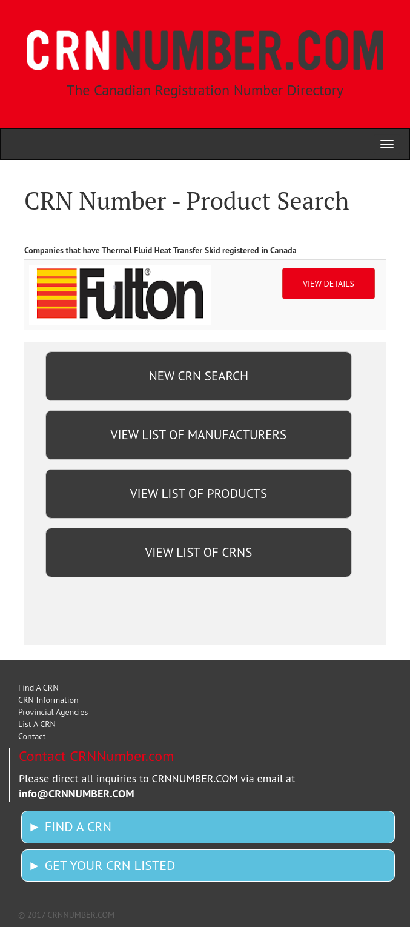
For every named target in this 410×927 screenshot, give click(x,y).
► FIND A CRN (69, 826)
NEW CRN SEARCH (198, 376)
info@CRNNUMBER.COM (76, 793)
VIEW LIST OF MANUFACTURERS (199, 435)
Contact (31, 736)
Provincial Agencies (53, 711)
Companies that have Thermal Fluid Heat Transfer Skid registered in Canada (160, 250)
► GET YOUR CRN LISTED (101, 865)
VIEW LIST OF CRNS (198, 552)
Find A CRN (38, 687)
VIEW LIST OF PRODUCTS (198, 493)
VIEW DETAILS (328, 283)
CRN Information (48, 699)
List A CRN (37, 724)
